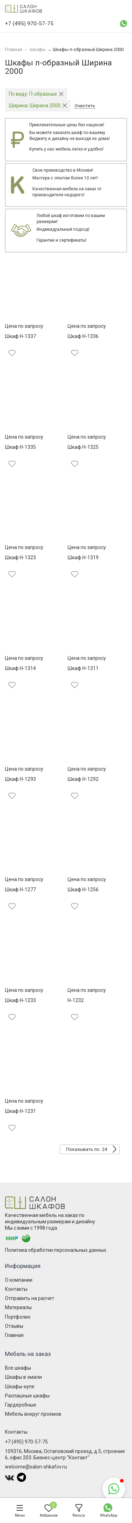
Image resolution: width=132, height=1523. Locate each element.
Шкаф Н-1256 (83, 889)
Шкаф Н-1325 (83, 447)
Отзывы (14, 1326)
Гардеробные (20, 1405)
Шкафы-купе (19, 1386)
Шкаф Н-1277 (20, 889)
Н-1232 (76, 1000)
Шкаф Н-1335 (20, 447)
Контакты (16, 1289)
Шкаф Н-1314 (20, 668)
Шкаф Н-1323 (20, 557)
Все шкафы (18, 1368)
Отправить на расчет (29, 1298)
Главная (14, 1335)
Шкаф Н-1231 (20, 1111)
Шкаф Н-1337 (20, 336)
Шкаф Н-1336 (83, 336)
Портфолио (18, 1317)
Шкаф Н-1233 (20, 1000)
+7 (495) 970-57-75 (26, 1442)
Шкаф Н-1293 (20, 779)
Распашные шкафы (27, 1395)
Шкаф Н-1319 (83, 557)
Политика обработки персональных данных (55, 1250)
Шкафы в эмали (23, 1377)
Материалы (18, 1307)
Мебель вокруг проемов (33, 1414)
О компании (18, 1280)
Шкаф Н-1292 (83, 779)
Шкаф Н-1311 (83, 668)
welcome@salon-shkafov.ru (36, 1467)
